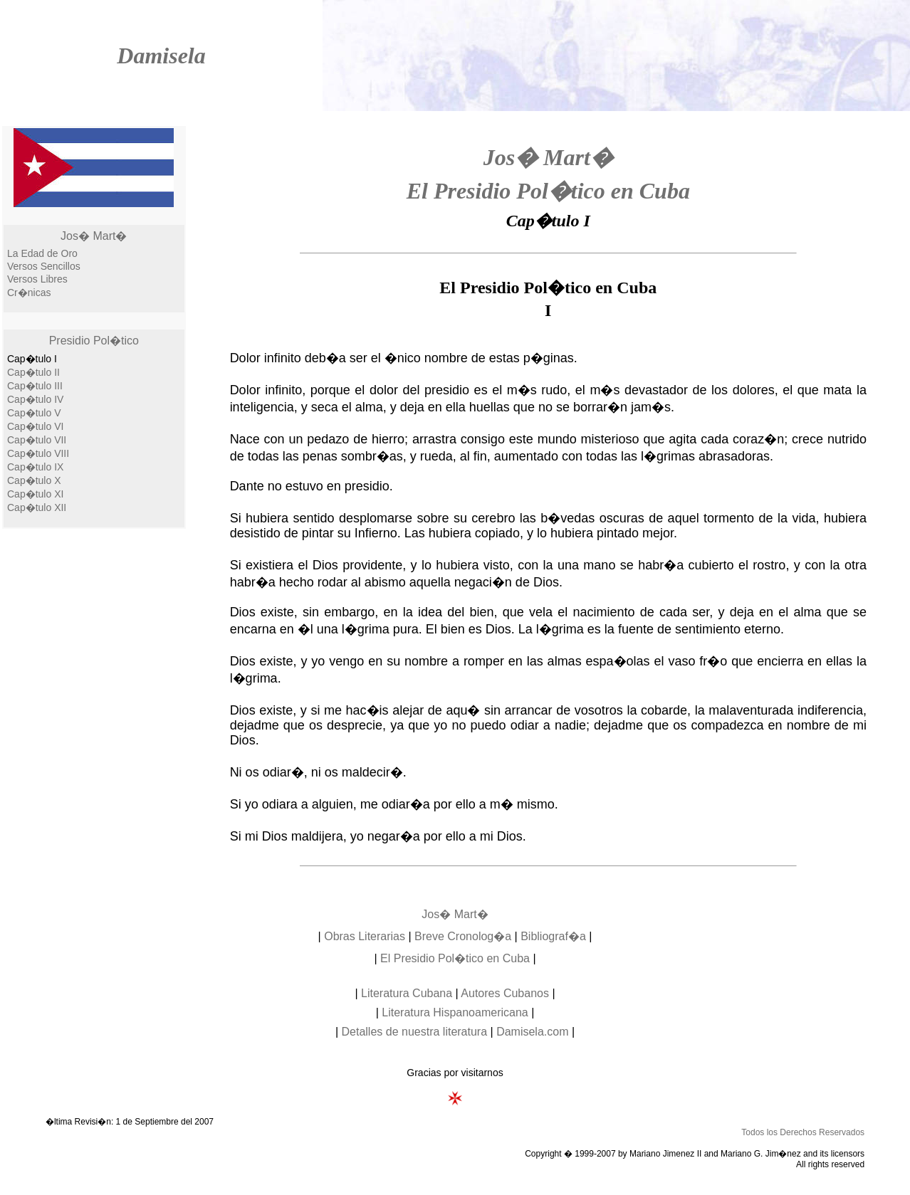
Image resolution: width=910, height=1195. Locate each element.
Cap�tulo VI (35, 426)
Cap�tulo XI (35, 494)
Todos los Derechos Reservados (802, 1132)
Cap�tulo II (33, 372)
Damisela (161, 55)
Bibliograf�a (553, 936)
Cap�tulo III (35, 385)
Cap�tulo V (34, 412)
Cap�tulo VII (36, 440)
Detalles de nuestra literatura (415, 1032)
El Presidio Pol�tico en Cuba (548, 191)
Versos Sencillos (43, 266)
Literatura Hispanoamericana (455, 1012)
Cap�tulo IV (35, 399)
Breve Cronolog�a (462, 936)
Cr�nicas (29, 292)
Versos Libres (37, 279)
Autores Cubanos (505, 993)
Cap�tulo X (34, 480)
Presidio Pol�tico (94, 341)
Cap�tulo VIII (38, 453)
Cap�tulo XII (36, 507)
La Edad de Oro (42, 253)
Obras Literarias (364, 936)
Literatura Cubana (406, 993)
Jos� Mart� (94, 236)
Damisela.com (532, 1032)
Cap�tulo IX (35, 467)
